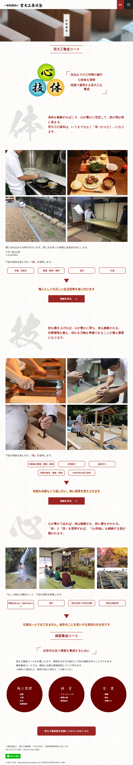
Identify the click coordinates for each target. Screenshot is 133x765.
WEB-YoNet (54, 762)
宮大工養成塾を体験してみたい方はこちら (66, 731)
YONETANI (45, 762)
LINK (63, 762)
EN (120, 4)
